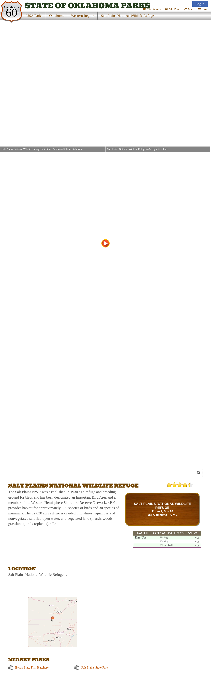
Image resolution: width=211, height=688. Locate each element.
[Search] (173, 473)
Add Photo (173, 9)
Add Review (152, 9)
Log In (200, 4)
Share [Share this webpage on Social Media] (189, 9)
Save (203, 9)
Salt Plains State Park (94, 667)
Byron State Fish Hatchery (32, 667)
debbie (164, 149)
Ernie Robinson (74, 149)
